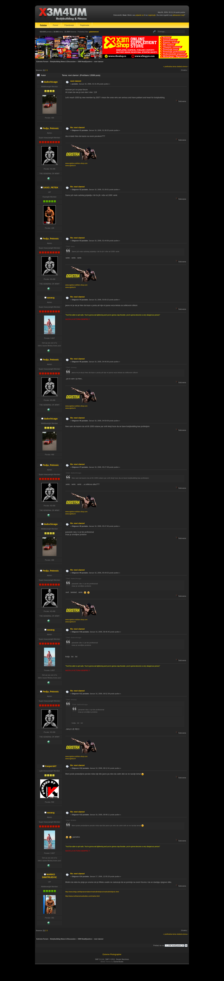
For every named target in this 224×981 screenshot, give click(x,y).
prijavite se (139, 15)
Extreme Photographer (112, 954)
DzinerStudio (118, 962)
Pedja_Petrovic (51, 128)
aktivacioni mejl (178, 15)
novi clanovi (75, 81)
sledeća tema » (182, 66)
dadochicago (51, 82)
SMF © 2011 (110, 959)
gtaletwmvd (94, 32)
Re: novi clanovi (77, 127)
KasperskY (50, 766)
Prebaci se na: (158, 945)
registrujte (152, 15)
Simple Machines (122, 959)
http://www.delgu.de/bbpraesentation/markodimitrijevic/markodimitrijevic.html (92, 892)
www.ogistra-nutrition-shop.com (76, 163)
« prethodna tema (169, 66)
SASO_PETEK (50, 187)
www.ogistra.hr (70, 165)
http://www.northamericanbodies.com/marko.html (82, 896)
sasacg (51, 297)
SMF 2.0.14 (99, 959)
